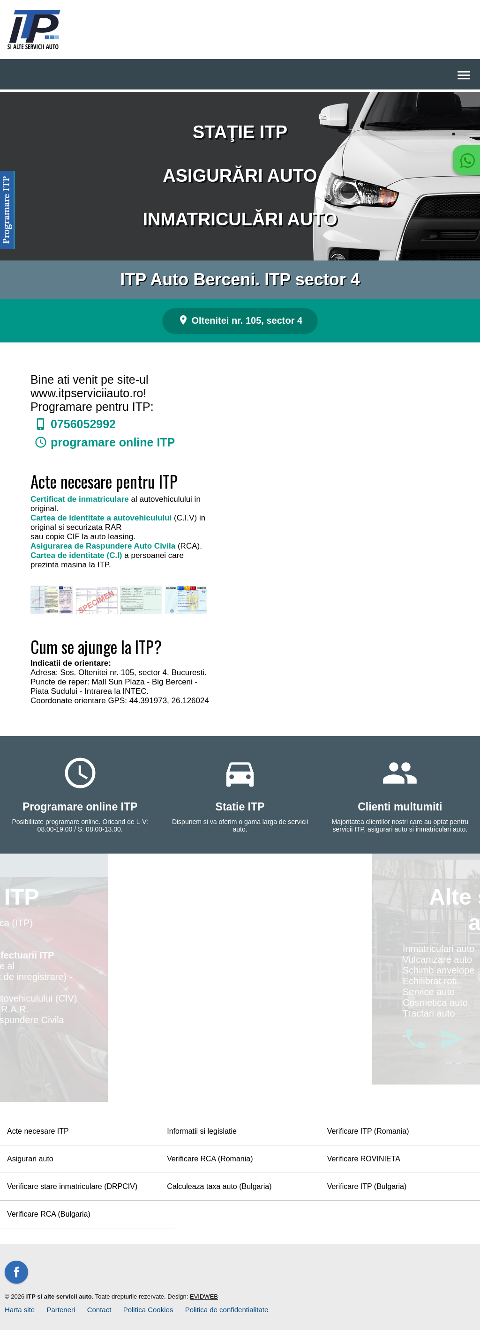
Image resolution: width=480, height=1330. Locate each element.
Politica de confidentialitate (227, 1310)
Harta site (20, 1310)
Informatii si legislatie (202, 1131)
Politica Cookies (148, 1310)
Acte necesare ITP (38, 1131)
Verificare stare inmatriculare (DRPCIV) (72, 1186)
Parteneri (61, 1310)
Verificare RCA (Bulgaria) (48, 1214)
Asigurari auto (30, 1159)
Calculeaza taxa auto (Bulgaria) (219, 1186)
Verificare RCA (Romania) (210, 1159)
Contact (99, 1310)
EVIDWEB (204, 1296)
